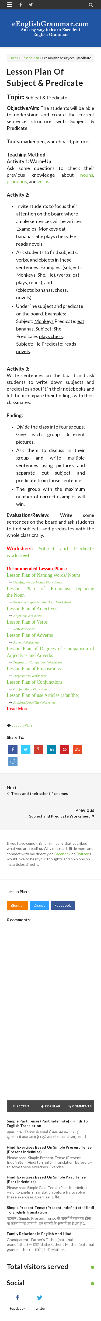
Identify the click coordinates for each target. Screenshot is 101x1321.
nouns (86, 175)
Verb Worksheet (24, 629)
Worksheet (28, 616)
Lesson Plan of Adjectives (32, 608)
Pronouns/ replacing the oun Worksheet (42, 602)
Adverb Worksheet (26, 642)
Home (14, 58)
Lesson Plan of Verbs (27, 622)
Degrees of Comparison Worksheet (37, 662)
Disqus (39, 905)
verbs (43, 181)
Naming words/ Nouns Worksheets (37, 582)
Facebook (62, 853)
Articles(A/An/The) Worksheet (35, 702)
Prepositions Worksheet (29, 676)
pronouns (17, 181)
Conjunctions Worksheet (30, 689)
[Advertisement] (50, 1040)
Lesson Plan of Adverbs (30, 635)
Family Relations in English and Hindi (39, 1233)
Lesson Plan (30, 58)
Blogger (17, 905)
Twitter (82, 853)
